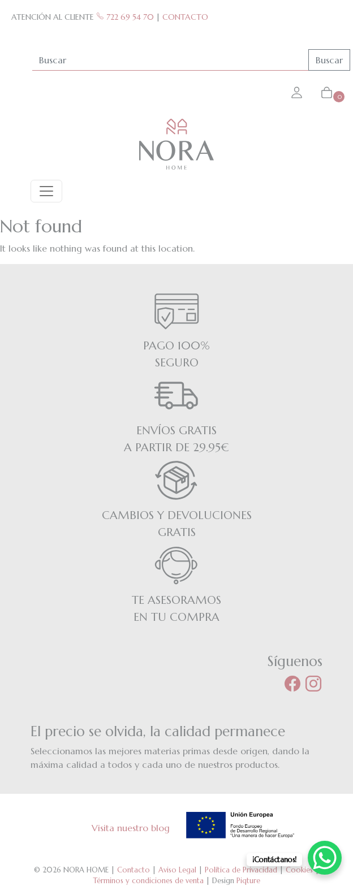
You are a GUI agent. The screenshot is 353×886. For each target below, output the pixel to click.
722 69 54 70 (125, 17)
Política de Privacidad (241, 870)
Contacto (133, 870)
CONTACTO (185, 17)
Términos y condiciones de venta (148, 880)
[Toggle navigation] (46, 191)
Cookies (299, 870)
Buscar (329, 60)
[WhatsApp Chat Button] (325, 858)
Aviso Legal (177, 870)
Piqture (248, 880)
